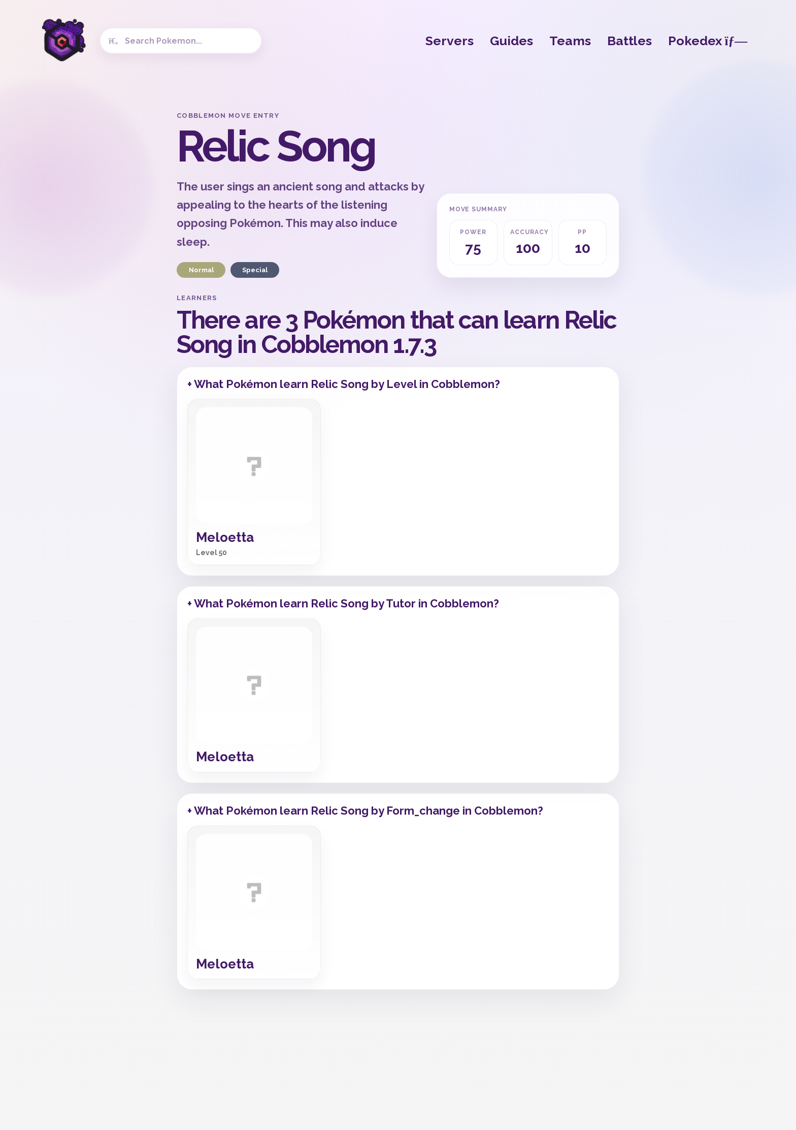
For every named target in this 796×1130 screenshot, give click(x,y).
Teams (570, 40)
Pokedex (707, 40)
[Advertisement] (88, 264)
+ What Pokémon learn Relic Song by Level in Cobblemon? (343, 384)
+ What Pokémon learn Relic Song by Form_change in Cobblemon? (365, 810)
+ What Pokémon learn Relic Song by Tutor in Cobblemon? (343, 603)
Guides (511, 40)
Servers (449, 40)
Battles (629, 40)
